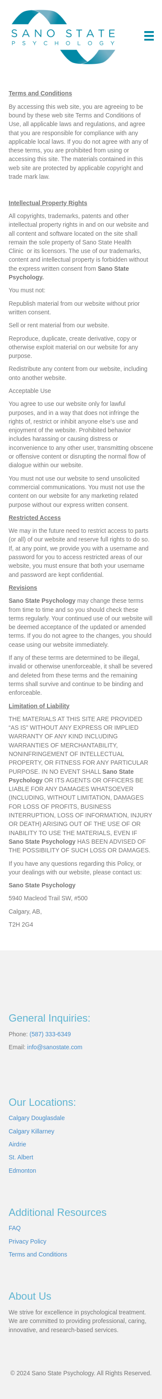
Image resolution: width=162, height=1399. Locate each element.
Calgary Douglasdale (37, 1117)
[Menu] (149, 36)
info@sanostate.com (55, 1047)
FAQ (15, 1228)
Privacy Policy (27, 1241)
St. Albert (21, 1157)
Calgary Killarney (31, 1131)
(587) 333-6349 (50, 1034)
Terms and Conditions (38, 1254)
